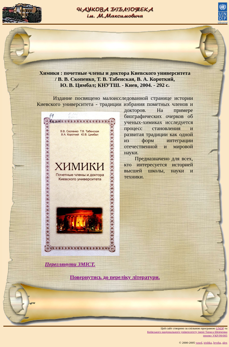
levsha (217, 342)
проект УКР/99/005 (215, 335)
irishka (208, 342)
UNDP (220, 328)
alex (224, 342)
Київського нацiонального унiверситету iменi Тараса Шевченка (187, 332)
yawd (199, 342)
